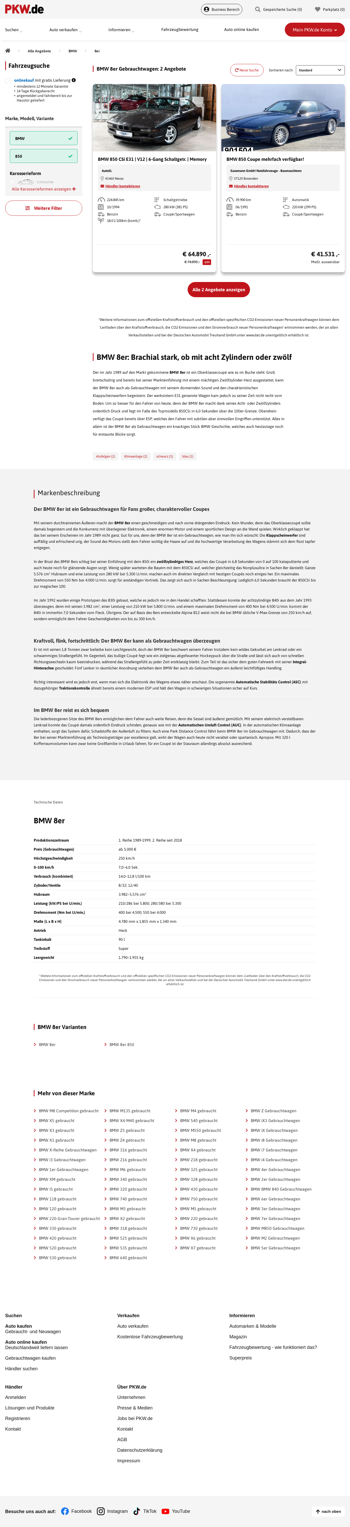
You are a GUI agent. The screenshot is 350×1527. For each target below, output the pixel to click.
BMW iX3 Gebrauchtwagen (275, 1120)
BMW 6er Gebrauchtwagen (275, 1199)
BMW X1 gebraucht (56, 1140)
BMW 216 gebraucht (128, 1159)
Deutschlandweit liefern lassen (61, 1345)
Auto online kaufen (241, 29)
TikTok (149, 1511)
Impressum (128, 1461)
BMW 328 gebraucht (199, 1179)
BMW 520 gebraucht (57, 1248)
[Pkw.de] (7, 51)
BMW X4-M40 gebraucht (132, 1120)
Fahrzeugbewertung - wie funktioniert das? (273, 1347)
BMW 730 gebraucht (199, 1228)
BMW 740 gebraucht (128, 1199)
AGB (122, 1439)
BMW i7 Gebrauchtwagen (274, 1150)
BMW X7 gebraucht (197, 1248)
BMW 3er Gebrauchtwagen (275, 1208)
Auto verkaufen (132, 1326)
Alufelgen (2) (105, 456)
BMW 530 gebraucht (57, 1257)
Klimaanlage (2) (135, 456)
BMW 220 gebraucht (199, 1218)
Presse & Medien (135, 1408)
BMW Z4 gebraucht (127, 1140)
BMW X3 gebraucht (56, 1130)
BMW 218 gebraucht (199, 1159)
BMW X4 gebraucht (197, 1150)
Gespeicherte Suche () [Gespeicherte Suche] (278, 9)
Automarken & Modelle (252, 1326)
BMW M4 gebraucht (198, 1110)
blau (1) (187, 456)
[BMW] (73, 51)
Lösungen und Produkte (29, 1408)
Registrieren (17, 1418)
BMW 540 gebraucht (199, 1120)
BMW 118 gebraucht (57, 1199)
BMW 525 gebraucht (128, 1238)
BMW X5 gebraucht (56, 1120)
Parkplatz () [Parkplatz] (330, 9)
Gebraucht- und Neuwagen (61, 1329)
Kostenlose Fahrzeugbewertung (150, 1336)
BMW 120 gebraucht (57, 1208)
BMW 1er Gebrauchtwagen (63, 1169)
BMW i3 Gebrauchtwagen (62, 1159)
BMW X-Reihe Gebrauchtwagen (68, 1150)
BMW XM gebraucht (57, 1179)
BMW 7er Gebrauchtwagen (275, 1218)
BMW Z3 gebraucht (127, 1130)
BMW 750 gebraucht (199, 1199)
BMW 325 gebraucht (199, 1169)
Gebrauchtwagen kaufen (30, 1358)
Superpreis (240, 1357)
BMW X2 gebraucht (127, 1218)
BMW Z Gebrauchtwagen (273, 1110)
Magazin (238, 1336)
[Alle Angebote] (39, 51)
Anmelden (15, 1397)
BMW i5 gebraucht (56, 1189)
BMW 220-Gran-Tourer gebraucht (69, 1218)
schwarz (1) (164, 456)
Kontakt (13, 1429)
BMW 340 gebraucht (128, 1179)
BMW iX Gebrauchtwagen (274, 1130)
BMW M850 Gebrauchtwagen (277, 1228)
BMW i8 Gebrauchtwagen (274, 1140)
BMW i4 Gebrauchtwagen (274, 1159)
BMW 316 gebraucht (128, 1150)
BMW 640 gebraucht (128, 1257)
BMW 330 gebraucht (57, 1228)
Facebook (81, 1511)
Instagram (117, 1511)
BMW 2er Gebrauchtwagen (275, 1179)
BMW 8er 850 (122, 1044)
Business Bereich (221, 9)
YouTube (181, 1511)
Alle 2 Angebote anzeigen (219, 289)
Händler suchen (21, 1368)
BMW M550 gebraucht (200, 1130)
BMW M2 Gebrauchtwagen (275, 1238)
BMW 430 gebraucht (199, 1189)
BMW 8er (47, 1044)
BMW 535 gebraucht (128, 1248)
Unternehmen (131, 1397)
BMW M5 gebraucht (198, 1208)
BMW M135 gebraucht (130, 1110)
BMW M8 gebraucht (198, 1140)
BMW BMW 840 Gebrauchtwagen (281, 1189)
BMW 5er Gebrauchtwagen (275, 1248)
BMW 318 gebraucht (128, 1228)
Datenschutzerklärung (139, 1450)
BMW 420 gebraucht (57, 1238)
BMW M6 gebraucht (128, 1169)
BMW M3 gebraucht (128, 1208)
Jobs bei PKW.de (135, 1418)
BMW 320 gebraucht (128, 1189)
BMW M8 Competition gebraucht (68, 1110)
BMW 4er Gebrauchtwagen (275, 1169)
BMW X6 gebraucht (197, 1238)
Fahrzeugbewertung (179, 29)
